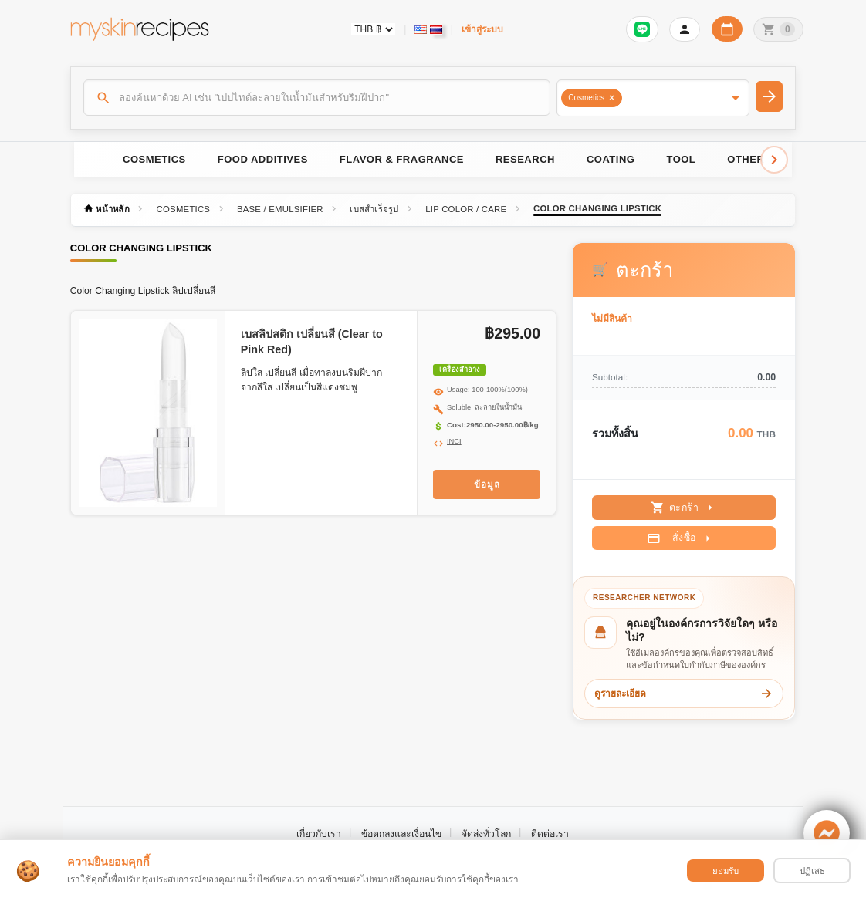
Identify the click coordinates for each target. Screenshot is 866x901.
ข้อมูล (487, 484)
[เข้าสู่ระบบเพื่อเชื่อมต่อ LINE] (642, 29)
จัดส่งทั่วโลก (486, 833)
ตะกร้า (684, 508)
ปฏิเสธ (812, 871)
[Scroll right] (774, 160)
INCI (454, 441)
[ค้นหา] (317, 97)
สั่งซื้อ (680, 538)
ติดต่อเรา (550, 833)
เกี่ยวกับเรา (318, 833)
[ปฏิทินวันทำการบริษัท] (727, 29)
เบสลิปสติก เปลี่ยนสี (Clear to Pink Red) (312, 342)
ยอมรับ (725, 871)
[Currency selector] (373, 29)
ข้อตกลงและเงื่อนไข (401, 833)
